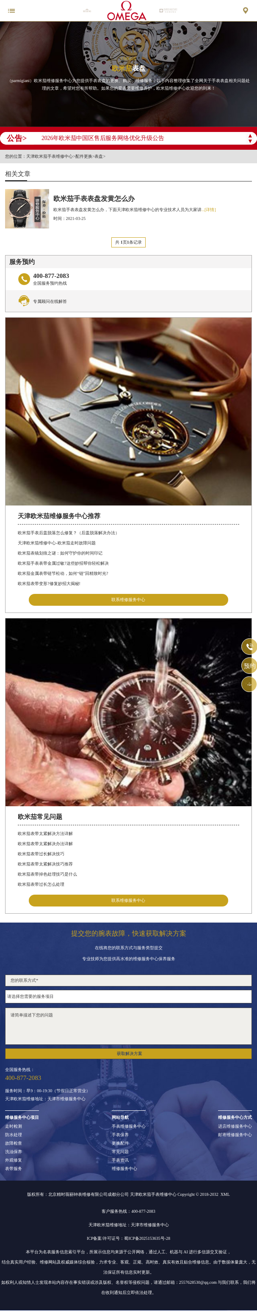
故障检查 (13, 1143)
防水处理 (13, 1135)
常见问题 (120, 1152)
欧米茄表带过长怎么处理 (41, 884)
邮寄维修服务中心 (235, 1135)
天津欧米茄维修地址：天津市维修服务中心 (45, 1099)
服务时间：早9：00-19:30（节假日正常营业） (47, 1091)
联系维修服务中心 (128, 599)
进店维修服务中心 (235, 1126)
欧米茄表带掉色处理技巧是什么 (47, 874)
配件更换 (83, 156)
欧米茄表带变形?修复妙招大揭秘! (49, 583)
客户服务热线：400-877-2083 (128, 1211)
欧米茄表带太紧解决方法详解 (45, 833)
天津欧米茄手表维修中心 (49, 156)
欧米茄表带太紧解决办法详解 (45, 843)
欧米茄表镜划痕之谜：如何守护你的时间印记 (60, 553)
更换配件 (120, 1143)
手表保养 (120, 1135)
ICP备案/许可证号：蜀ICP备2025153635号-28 (128, 1238)
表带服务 (13, 1169)
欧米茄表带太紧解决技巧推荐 (45, 864)
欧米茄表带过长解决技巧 (41, 854)
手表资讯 (120, 1160)
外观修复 (13, 1160)
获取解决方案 (129, 1053)
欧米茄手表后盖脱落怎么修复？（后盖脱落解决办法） (68, 532)
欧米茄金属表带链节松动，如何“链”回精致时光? (63, 573)
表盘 (98, 156)
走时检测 (13, 1126)
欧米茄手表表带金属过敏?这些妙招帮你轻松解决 (63, 563)
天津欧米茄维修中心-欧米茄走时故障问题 (56, 543)
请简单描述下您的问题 (128, 1026)
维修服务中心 (124, 1169)
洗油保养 (13, 1152)
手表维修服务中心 (129, 1126)
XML (225, 1194)
